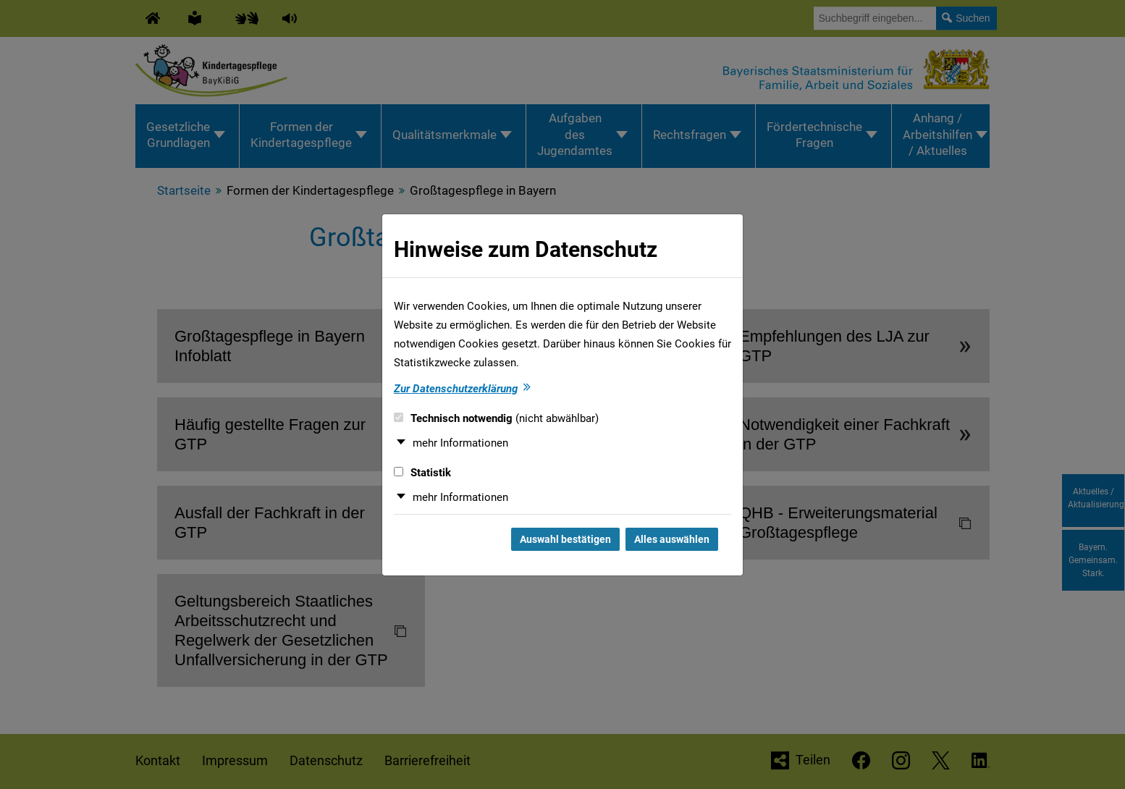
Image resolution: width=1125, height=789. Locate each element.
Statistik (422, 472)
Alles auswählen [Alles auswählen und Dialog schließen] (671, 539)
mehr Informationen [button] (460, 443)
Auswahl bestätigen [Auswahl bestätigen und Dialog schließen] (565, 539)
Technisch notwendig (496, 418)
